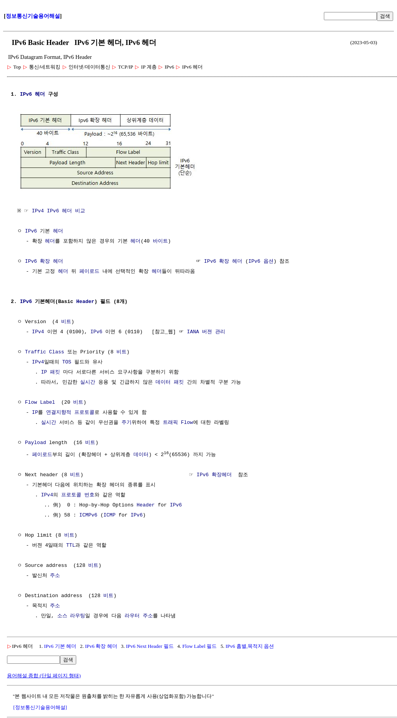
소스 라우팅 (71, 614)
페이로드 (89, 270)
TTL (70, 544)
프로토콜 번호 (77, 494)
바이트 (160, 240)
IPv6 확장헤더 (214, 473)
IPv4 (38, 331)
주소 (55, 574)
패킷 (179, 381)
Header (85, 301)
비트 (66, 321)
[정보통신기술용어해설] (40, 706)
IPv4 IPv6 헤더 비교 (60, 210)
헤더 (40, 94)
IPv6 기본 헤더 (60, 645)
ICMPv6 (88, 514)
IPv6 (26, 94)
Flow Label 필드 (199, 645)
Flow (187, 421)
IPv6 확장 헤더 (44, 260)
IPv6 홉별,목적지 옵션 (250, 645)
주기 (126, 421)
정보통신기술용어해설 (33, 16)
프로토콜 (84, 411)
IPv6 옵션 (261, 260)
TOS (66, 361)
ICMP (109, 514)
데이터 (163, 381)
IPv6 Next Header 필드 (149, 645)
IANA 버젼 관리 (206, 331)
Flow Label (40, 401)
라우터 (132, 614)
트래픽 (170, 421)
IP (35, 411)
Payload (35, 442)
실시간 (87, 381)
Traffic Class (44, 351)
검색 (385, 16)
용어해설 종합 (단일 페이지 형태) (44, 674)
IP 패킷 (50, 371)
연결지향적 (58, 411)
